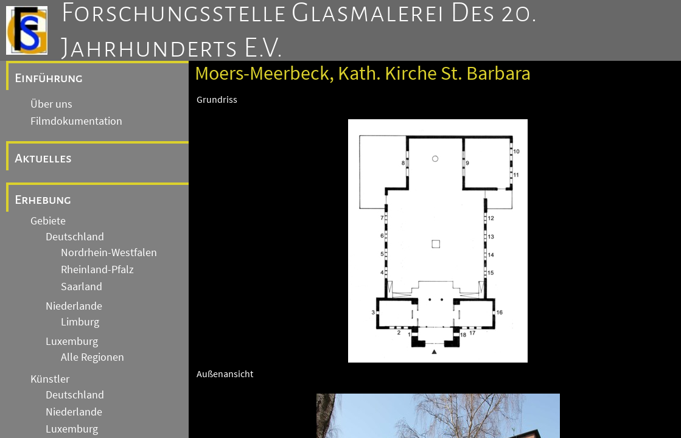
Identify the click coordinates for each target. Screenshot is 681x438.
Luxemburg (72, 341)
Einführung (49, 78)
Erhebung (43, 199)
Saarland (81, 286)
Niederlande (74, 306)
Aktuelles (43, 158)
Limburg (80, 321)
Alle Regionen (92, 357)
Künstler (49, 379)
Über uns (51, 104)
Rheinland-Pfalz (97, 269)
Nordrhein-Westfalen (109, 252)
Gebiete (48, 221)
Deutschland (75, 236)
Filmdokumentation (76, 121)
